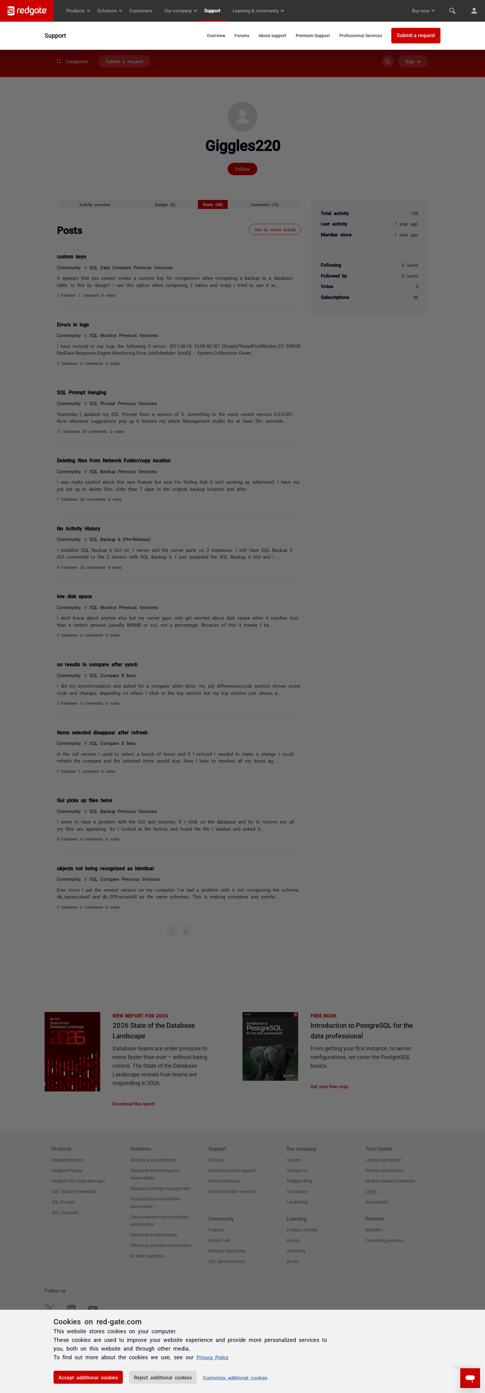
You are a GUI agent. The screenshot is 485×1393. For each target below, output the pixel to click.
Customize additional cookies (235, 1377)
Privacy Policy (214, 1357)
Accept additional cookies (88, 1377)
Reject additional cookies (163, 1377)
